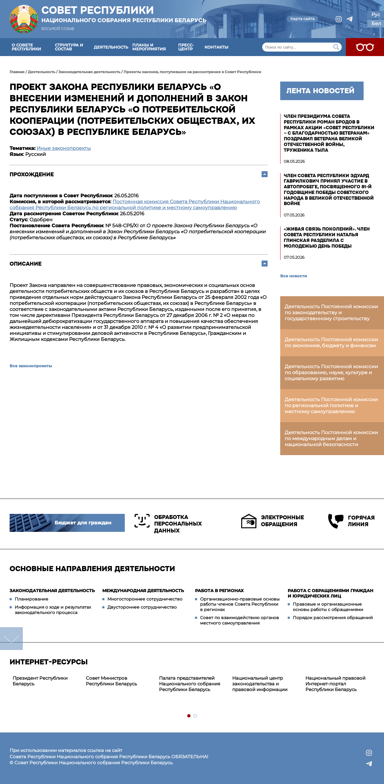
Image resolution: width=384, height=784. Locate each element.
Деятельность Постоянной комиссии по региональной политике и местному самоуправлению (331, 405)
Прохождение (32, 174)
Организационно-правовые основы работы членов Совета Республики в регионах (240, 604)
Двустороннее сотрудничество (142, 607)
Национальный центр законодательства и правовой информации (259, 683)
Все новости (293, 275)
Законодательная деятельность (89, 72)
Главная (17, 72)
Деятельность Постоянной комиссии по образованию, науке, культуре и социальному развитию (331, 372)
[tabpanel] (46, 681)
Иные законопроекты (64, 148)
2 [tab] (195, 716)
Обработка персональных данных (168, 524)
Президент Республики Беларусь (40, 681)
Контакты (216, 47)
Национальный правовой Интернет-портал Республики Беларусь (335, 683)
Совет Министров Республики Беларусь (111, 681)
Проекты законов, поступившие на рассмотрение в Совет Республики (192, 72)
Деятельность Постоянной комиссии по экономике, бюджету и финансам (331, 342)
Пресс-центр (186, 47)
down (11, 638)
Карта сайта (302, 18)
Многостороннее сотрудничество (144, 599)
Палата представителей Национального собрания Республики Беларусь (189, 683)
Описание (25, 264)
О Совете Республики (26, 47)
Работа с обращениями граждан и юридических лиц (330, 593)
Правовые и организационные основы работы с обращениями (328, 606)
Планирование (31, 599)
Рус (375, 14)
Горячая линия (351, 521)
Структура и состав (69, 47)
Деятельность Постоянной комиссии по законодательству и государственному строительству (331, 312)
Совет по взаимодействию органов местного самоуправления (239, 620)
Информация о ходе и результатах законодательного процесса (53, 609)
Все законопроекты (31, 365)
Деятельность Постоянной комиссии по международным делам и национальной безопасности (331, 438)
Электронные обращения (272, 521)
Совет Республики (123, 14)
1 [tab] (189, 716)
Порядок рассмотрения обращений (333, 617)
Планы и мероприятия (149, 47)
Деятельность (111, 47)
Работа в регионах (219, 590)
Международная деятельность (143, 590)
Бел (376, 23)
